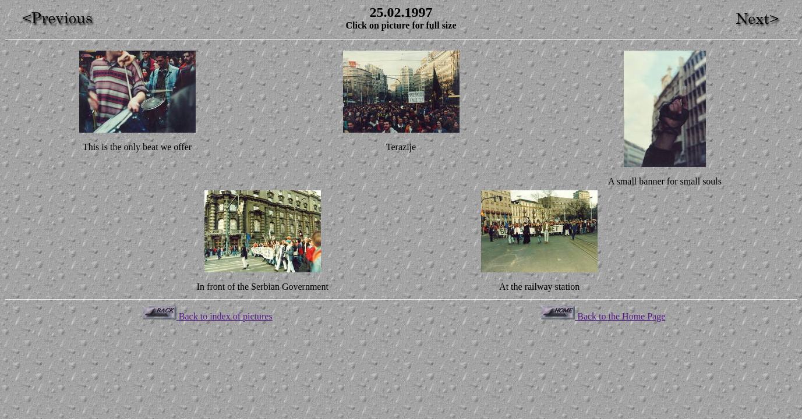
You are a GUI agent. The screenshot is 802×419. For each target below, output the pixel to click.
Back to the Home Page (603, 316)
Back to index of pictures (208, 316)
